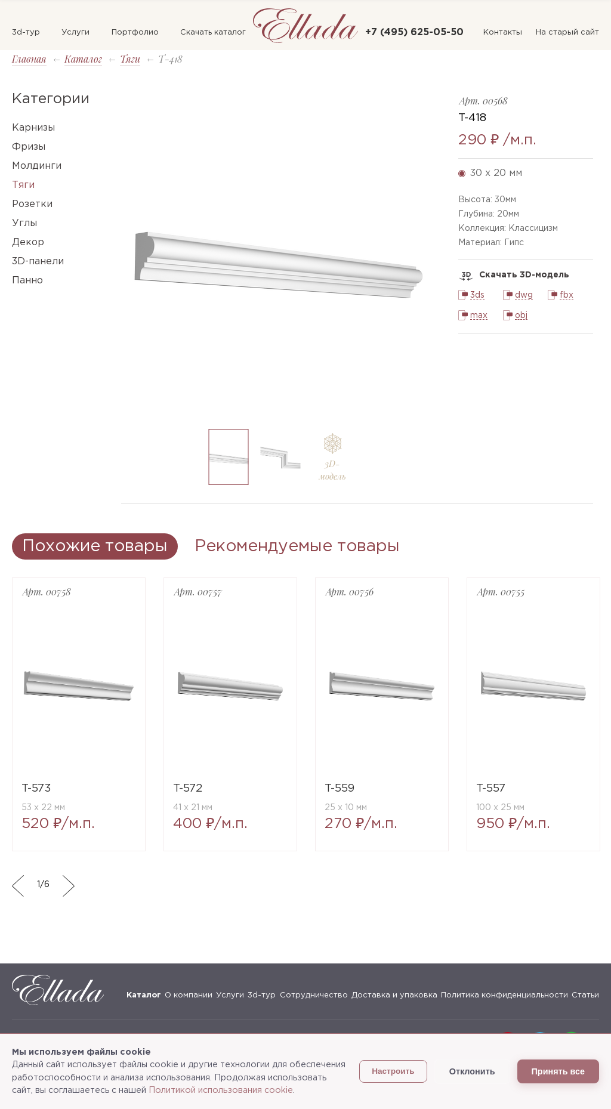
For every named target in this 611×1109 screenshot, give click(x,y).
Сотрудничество (314, 995)
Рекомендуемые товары (297, 546)
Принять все (558, 1071)
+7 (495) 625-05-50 (414, 32)
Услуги (75, 32)
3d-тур (26, 32)
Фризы (28, 147)
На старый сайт (567, 32)
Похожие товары (95, 546)
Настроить (393, 1071)
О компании (188, 995)
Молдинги (36, 166)
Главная (29, 58)
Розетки (32, 204)
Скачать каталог (213, 32)
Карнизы (33, 127)
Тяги (130, 58)
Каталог (83, 58)
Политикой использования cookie (221, 1090)
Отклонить (472, 1071)
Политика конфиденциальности (504, 995)
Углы (24, 223)
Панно (27, 280)
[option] (280, 255)
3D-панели (38, 261)
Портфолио (135, 32)
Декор (28, 242)
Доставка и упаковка (394, 995)
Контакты (502, 32)
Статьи (585, 995)
